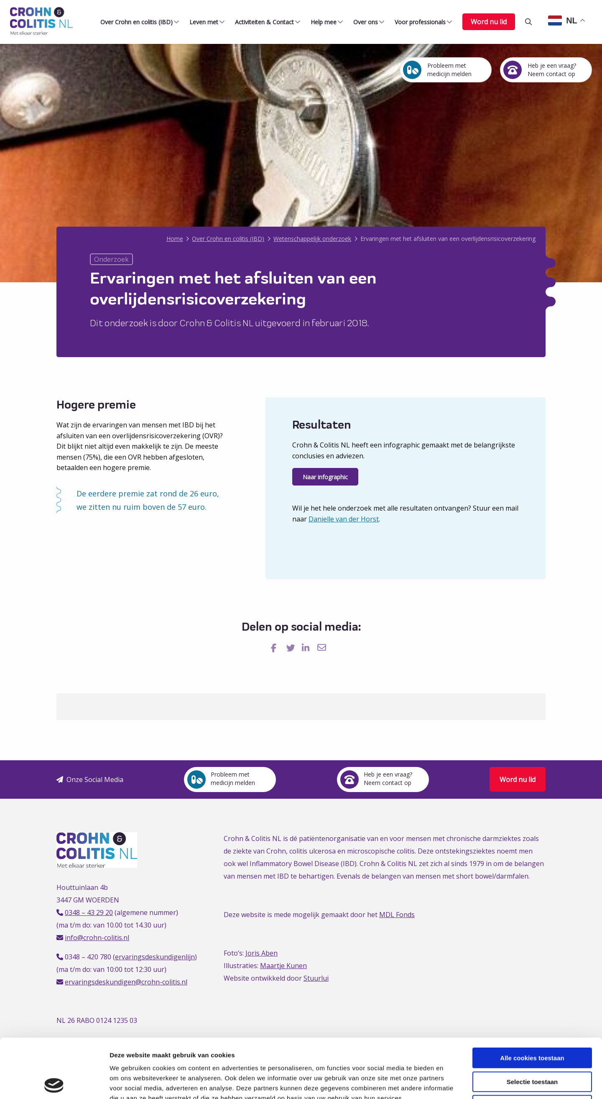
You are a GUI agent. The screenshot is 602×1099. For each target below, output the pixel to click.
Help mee (322, 22)
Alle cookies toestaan (532, 998)
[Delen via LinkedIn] (307, 648)
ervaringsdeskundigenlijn (155, 956)
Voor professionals (418, 22)
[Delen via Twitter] (291, 648)
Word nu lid (489, 21)
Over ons (364, 22)
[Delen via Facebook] (276, 648)
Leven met (202, 22)
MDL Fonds (397, 914)
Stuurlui (316, 978)
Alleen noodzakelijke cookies (532, 1046)
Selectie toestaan (532, 1022)
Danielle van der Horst (344, 519)
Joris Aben (261, 953)
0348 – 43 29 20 (89, 912)
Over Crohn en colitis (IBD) (135, 22)
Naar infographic (325, 477)
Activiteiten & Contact (262, 22)
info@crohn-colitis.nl (97, 937)
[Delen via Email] (322, 648)
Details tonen (452, 1082)
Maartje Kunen (283, 965)
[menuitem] (136, 22)
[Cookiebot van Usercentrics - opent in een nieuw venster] (54, 1082)
